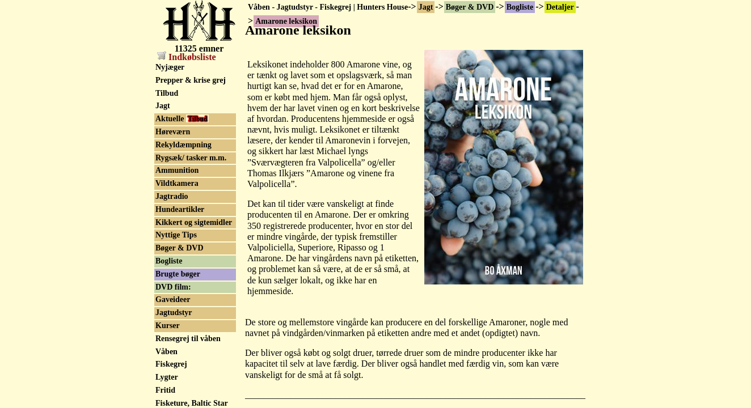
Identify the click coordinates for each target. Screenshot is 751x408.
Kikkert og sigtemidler (193, 222)
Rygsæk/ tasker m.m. (190, 158)
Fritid (165, 390)
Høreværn (172, 132)
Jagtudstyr (173, 312)
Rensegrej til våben (188, 338)
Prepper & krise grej (190, 80)
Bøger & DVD (470, 7)
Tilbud (166, 93)
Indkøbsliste (186, 57)
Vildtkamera (177, 183)
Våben (166, 351)
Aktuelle (182, 118)
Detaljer (560, 7)
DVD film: (173, 287)
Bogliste (520, 7)
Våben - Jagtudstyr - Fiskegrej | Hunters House (328, 7)
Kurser (167, 325)
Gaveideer (172, 299)
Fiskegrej (171, 364)
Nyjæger (169, 67)
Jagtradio (171, 196)
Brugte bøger (177, 274)
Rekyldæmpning (183, 145)
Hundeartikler (179, 209)
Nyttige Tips (176, 235)
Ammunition (177, 170)
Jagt (426, 7)
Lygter (166, 377)
